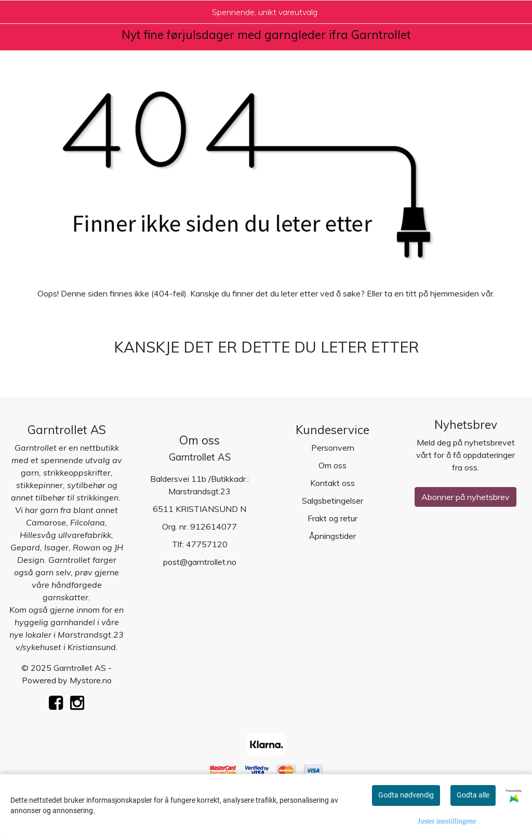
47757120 (207, 544)
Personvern (332, 447)
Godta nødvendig (406, 795)
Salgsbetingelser (332, 500)
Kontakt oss (332, 483)
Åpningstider (332, 536)
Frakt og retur (332, 518)
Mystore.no (91, 680)
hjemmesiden (454, 293)
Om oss (332, 465)
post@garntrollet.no (199, 562)
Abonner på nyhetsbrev (465, 497)
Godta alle (473, 795)
